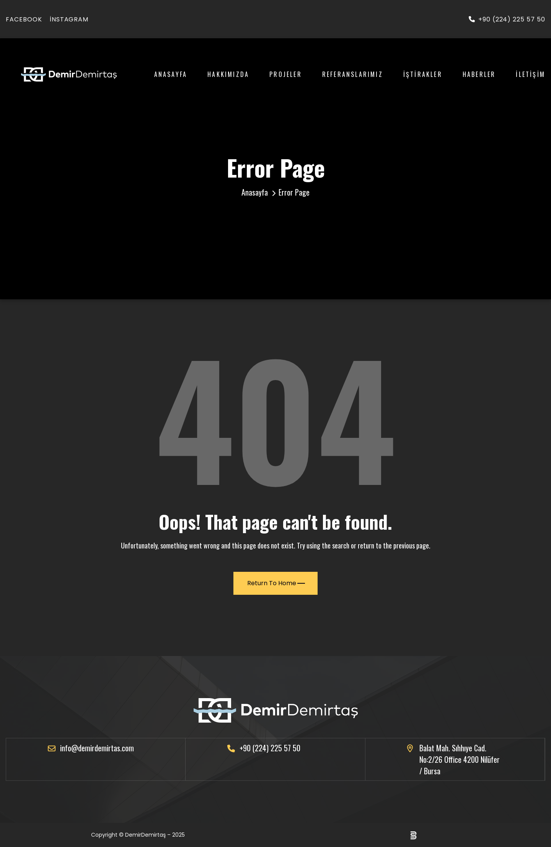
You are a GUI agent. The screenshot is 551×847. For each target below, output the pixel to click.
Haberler (479, 74)
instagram (69, 19)
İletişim (530, 74)
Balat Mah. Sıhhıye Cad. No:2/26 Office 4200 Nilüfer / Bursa (459, 759)
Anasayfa (170, 74)
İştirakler (422, 74)
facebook (24, 19)
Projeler (285, 74)
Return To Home (276, 583)
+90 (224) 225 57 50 (507, 19)
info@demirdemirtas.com (97, 748)
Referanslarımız (352, 74)
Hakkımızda (228, 74)
